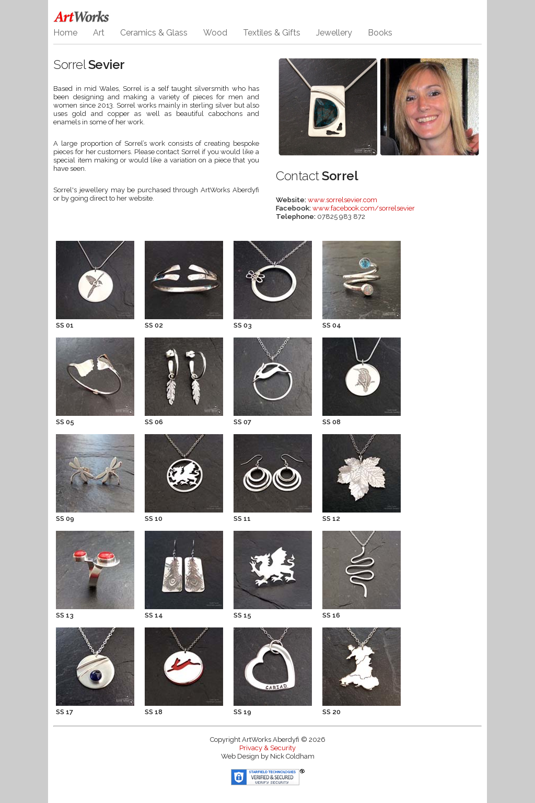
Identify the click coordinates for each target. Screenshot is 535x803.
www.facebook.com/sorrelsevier (363, 208)
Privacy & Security (267, 748)
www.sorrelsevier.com (342, 200)
